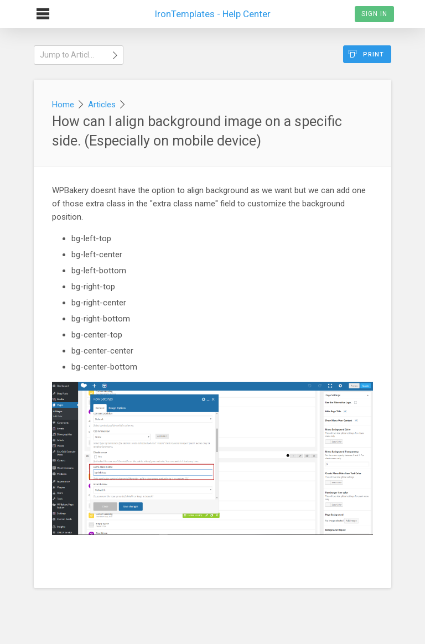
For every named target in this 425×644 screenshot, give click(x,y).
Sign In (374, 14)
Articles (102, 105)
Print (366, 54)
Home (63, 105)
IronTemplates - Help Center (212, 9)
